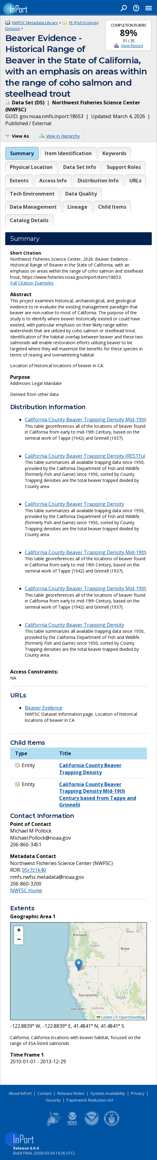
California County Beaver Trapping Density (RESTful (85, 456)
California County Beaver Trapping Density (74, 504)
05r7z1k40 (34, 870)
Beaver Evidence (43, 707)
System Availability (107, 1093)
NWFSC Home (26, 890)
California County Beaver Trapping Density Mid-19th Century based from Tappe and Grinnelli (97, 794)
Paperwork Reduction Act (90, 1100)
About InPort (20, 1093)
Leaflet (104, 1017)
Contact (44, 1093)
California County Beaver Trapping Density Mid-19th (85, 419)
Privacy (137, 1093)
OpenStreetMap (132, 1017)
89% (128, 33)
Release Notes (71, 1093)
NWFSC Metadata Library (35, 22)
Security (53, 1100)
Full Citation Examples (32, 283)
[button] (78, 965)
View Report (132, 45)
